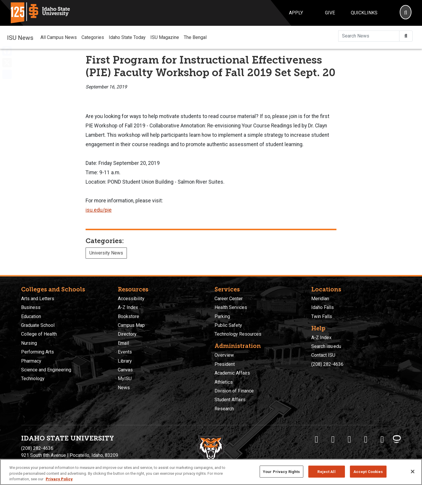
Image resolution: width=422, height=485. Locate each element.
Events (125, 352)
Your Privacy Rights (281, 471)
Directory (127, 334)
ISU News (20, 37)
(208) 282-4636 (327, 364)
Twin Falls (321, 316)
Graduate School (38, 325)
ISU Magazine (164, 37)
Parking (222, 316)
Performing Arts (37, 352)
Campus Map (131, 325)
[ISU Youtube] (366, 439)
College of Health (39, 334)
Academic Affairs (232, 373)
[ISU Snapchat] (382, 439)
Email (123, 343)
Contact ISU (323, 355)
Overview (224, 355)
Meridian (320, 298)
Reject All (326, 471)
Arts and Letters (37, 298)
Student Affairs (230, 399)
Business (30, 307)
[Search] (405, 13)
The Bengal (195, 37)
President (225, 364)
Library (125, 361)
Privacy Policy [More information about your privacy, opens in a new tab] (59, 479)
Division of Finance (234, 391)
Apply (296, 13)
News (124, 387)
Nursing (29, 343)
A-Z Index (128, 307)
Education (31, 316)
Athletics (224, 382)
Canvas (125, 370)
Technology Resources (238, 334)
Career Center (229, 298)
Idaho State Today (127, 37)
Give (330, 13)
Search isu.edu (326, 346)
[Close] (412, 471)
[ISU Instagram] (349, 439)
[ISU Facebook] (316, 439)
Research (224, 408)
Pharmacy (31, 361)
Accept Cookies (368, 471)
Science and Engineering (46, 370)
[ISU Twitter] (333, 439)
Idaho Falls (322, 307)
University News (106, 253)
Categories (92, 37)
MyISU (125, 378)
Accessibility (131, 298)
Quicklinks (364, 13)
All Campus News (58, 37)
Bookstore (128, 316)
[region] (211, 472)
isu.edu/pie (99, 210)
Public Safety (228, 325)
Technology (33, 378)
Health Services (231, 307)
